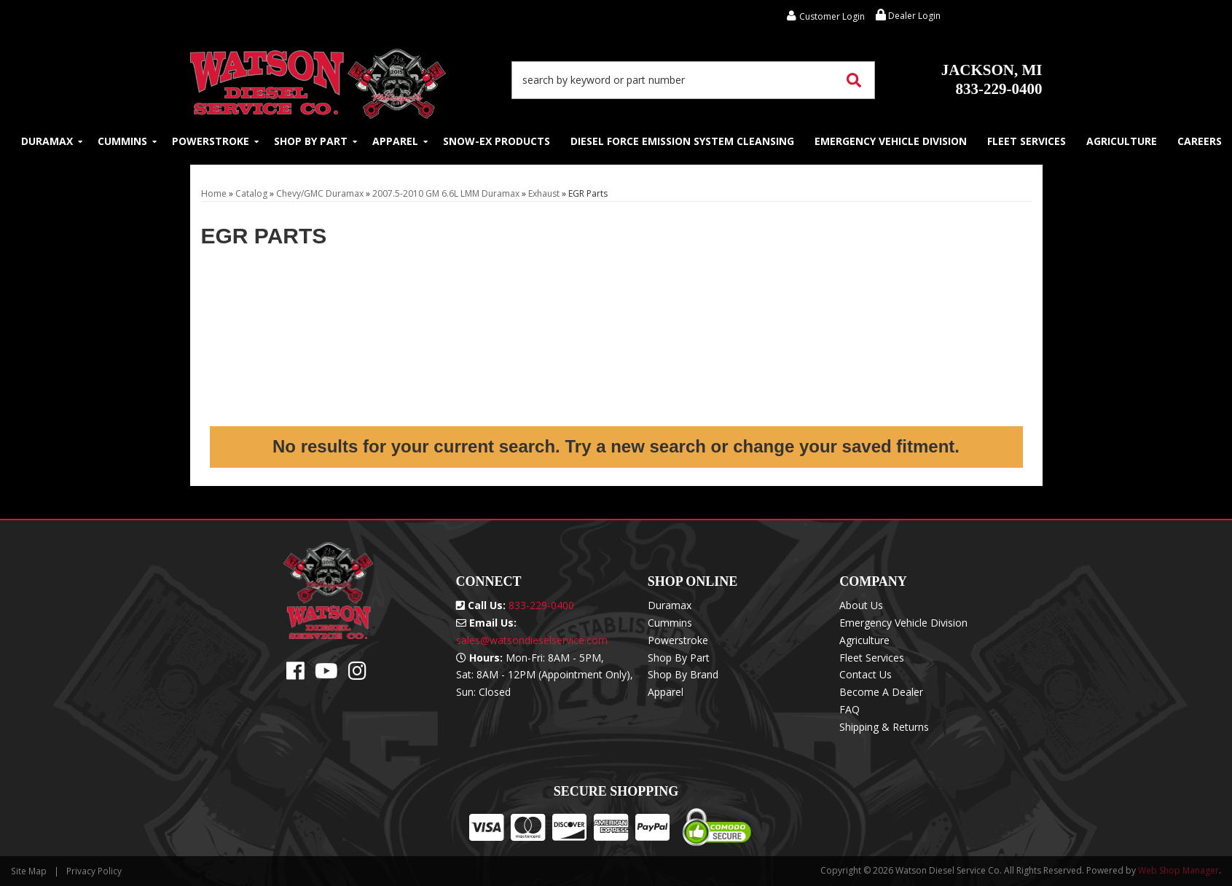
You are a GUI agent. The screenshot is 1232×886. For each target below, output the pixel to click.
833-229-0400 (992, 79)
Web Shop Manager (1178, 870)
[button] (693, 80)
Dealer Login (908, 15)
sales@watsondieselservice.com (532, 640)
